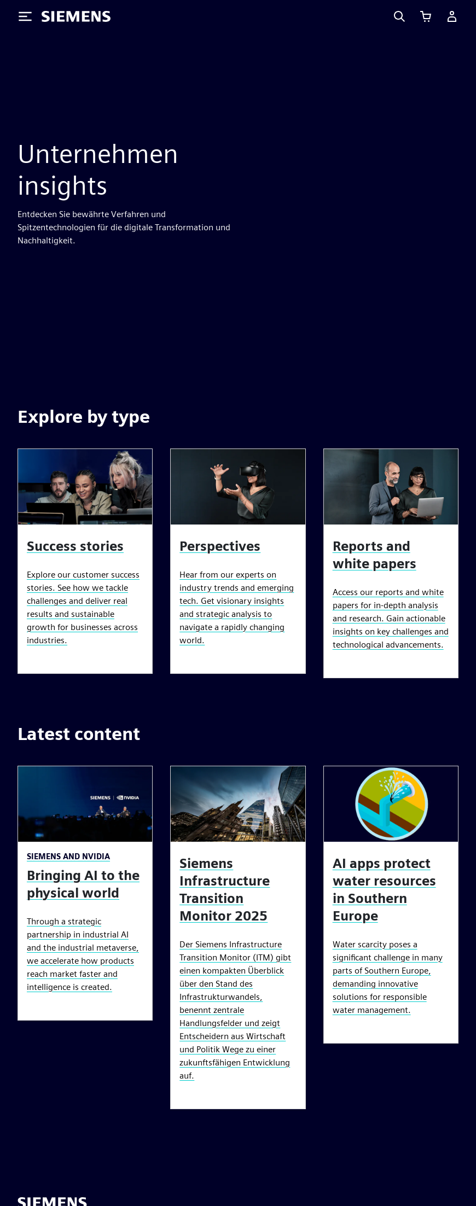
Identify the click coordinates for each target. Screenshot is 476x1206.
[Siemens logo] (76, 16)
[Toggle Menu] (25, 16)
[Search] (399, 16)
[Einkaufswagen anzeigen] (426, 16)
